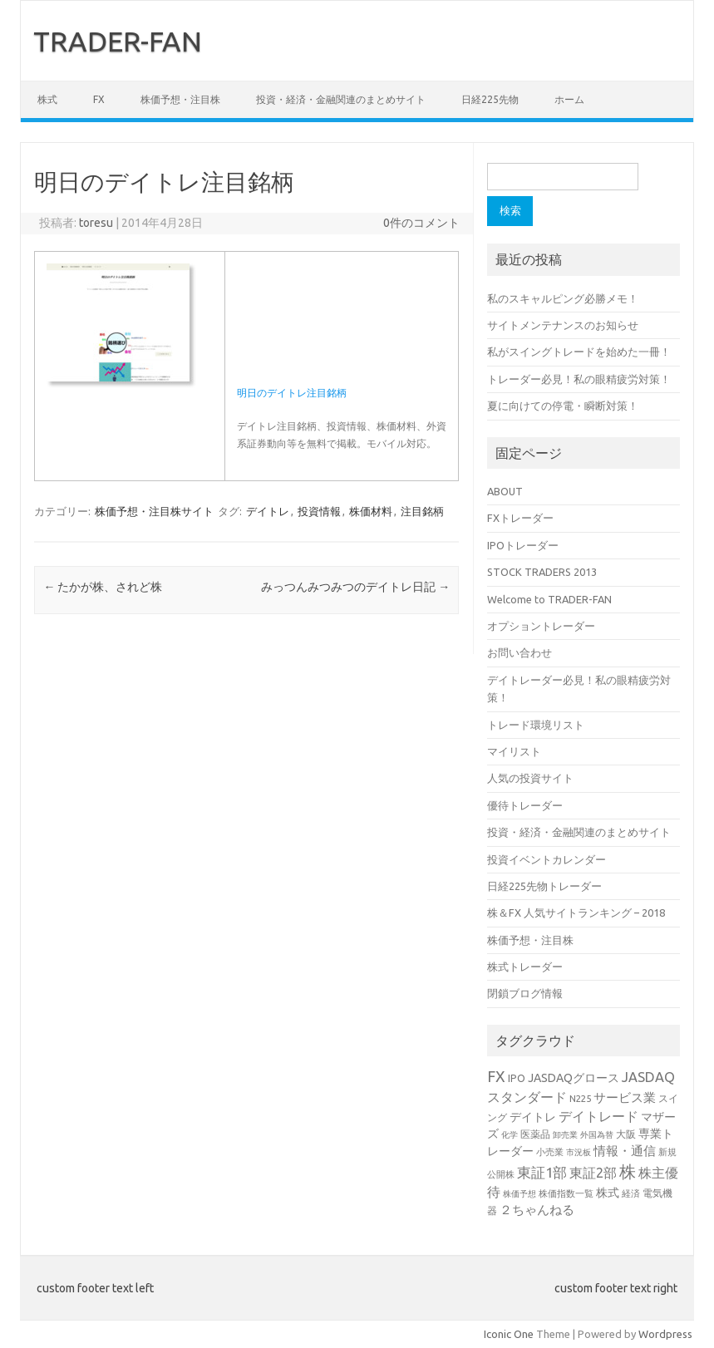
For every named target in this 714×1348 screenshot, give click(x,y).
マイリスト (514, 751)
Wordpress (665, 1334)
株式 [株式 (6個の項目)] (607, 1192)
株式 (47, 99)
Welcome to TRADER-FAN (549, 599)
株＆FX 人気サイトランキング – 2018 (576, 912)
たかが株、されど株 (102, 586)
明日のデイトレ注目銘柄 (292, 392)
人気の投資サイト (530, 778)
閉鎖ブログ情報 (525, 993)
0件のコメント (421, 222)
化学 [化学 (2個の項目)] (509, 1134)
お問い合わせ (519, 652)
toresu (96, 222)
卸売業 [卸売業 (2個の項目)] (565, 1134)
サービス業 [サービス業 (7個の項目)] (624, 1097)
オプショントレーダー (541, 626)
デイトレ (267, 511)
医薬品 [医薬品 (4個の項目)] (535, 1133)
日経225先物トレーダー (544, 886)
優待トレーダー (525, 805)
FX (99, 99)
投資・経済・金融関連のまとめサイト (341, 99)
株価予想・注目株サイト (154, 511)
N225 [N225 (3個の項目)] (580, 1098)
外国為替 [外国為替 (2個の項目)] (596, 1134)
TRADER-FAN (117, 41)
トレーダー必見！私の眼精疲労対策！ (579, 379)
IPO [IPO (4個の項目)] (516, 1078)
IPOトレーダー (523, 545)
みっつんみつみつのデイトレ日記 (355, 586)
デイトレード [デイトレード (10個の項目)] (598, 1116)
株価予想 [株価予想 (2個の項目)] (519, 1193)
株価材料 (370, 511)
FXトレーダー (520, 518)
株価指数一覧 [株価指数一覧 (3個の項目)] (566, 1193)
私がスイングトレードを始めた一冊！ (579, 351)
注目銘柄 (422, 511)
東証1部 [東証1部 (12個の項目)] (542, 1172)
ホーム (569, 99)
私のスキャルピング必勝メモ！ (562, 298)
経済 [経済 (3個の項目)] (631, 1193)
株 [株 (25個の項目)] (627, 1171)
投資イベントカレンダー (546, 859)
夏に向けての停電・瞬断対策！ (562, 405)
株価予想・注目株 (180, 99)
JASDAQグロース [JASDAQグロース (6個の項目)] (573, 1078)
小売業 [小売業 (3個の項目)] (550, 1151)
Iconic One (509, 1334)
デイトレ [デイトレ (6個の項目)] (533, 1117)
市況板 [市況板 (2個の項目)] (578, 1152)
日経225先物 (490, 99)
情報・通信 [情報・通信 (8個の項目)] (624, 1151)
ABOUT (505, 491)
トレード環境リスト (535, 725)
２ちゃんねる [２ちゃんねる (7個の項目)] (537, 1210)
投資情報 (319, 511)
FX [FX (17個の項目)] (496, 1076)
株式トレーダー (525, 966)
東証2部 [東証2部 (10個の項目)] (593, 1172)
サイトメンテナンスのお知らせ (562, 325)
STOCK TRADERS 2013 (542, 572)
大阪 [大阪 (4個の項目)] (626, 1133)
